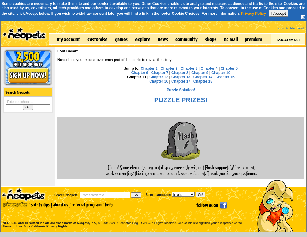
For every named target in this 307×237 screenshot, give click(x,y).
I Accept (278, 13)
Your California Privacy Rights (46, 226)
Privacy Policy (253, 13)
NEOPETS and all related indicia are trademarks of (49, 216)
